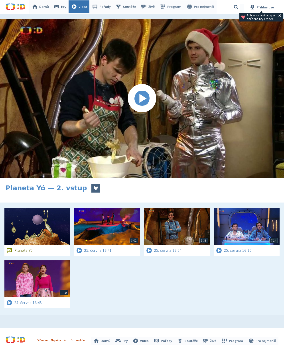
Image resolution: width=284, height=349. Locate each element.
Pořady (102, 7)
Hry (60, 7)
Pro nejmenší (200, 7)
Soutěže (126, 7)
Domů (41, 7)
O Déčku (42, 340)
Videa (80, 7)
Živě (149, 7)
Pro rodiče (78, 340)
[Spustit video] (142, 98)
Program (171, 7)
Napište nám (59, 340)
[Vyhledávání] (236, 7)
